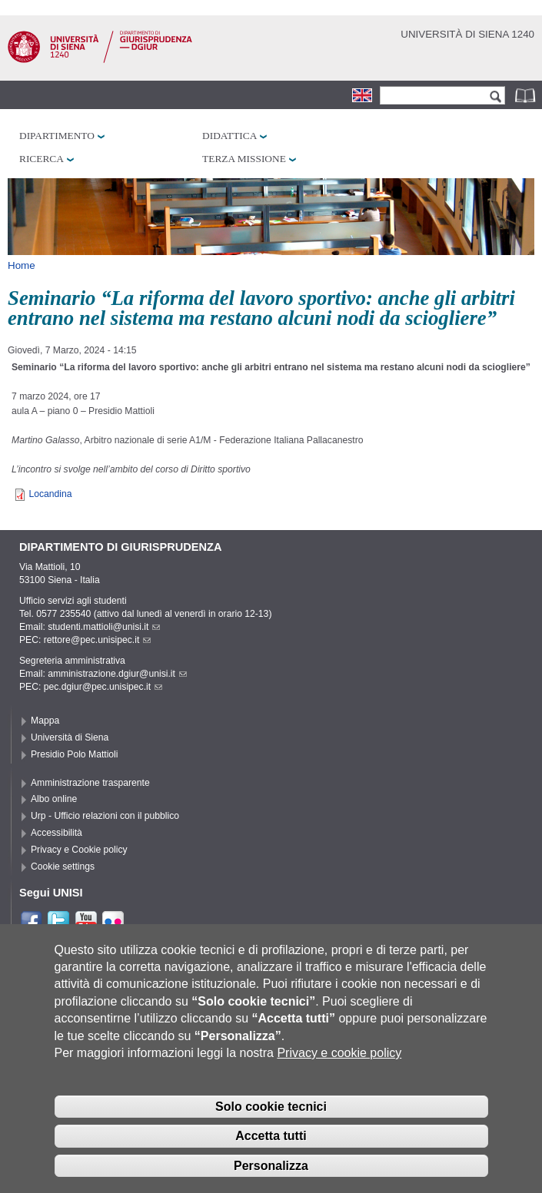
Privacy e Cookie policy (79, 849)
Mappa (45, 720)
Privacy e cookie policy (339, 1065)
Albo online (54, 799)
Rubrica (526, 95)
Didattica (229, 135)
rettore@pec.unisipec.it (97, 640)
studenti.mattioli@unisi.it (104, 626)
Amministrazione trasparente (90, 782)
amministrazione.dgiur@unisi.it (117, 673)
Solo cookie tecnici (271, 1118)
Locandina (49, 494)
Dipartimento (57, 135)
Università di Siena (69, 737)
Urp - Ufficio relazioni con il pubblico (105, 815)
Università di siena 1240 (467, 34)
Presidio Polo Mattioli (74, 754)
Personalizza (271, 1178)
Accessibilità (56, 832)
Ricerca (41, 158)
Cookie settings (63, 866)
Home (21, 265)
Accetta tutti (270, 1148)
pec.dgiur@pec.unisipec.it (103, 686)
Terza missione (244, 158)
